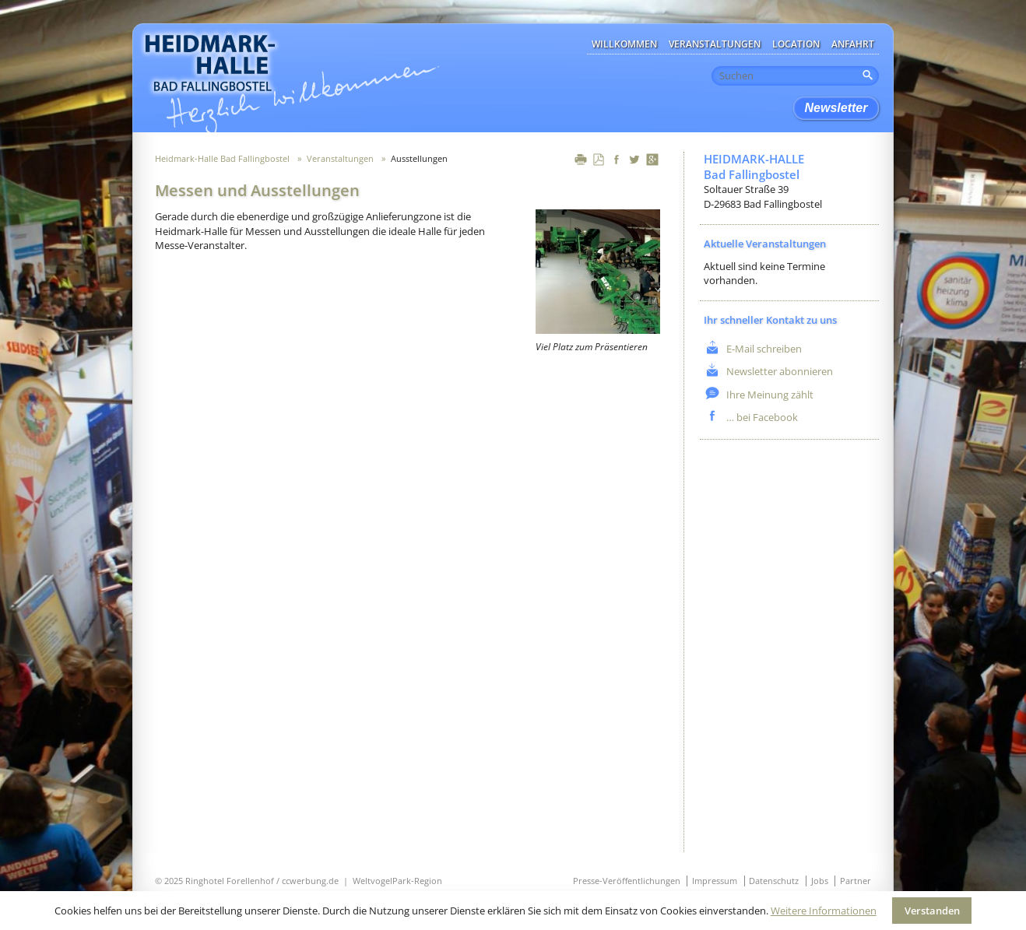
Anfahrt (852, 44)
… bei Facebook (761, 417)
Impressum (714, 880)
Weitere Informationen (824, 911)
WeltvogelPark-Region (397, 880)
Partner (855, 880)
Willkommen (624, 44)
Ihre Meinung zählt (768, 395)
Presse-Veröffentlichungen (626, 880)
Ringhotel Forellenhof (229, 880)
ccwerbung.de (310, 880)
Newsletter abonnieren (778, 371)
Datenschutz (774, 880)
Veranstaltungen (715, 44)
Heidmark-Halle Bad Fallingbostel (222, 158)
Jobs (819, 880)
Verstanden (932, 911)
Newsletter (836, 107)
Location (796, 44)
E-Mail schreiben (763, 349)
